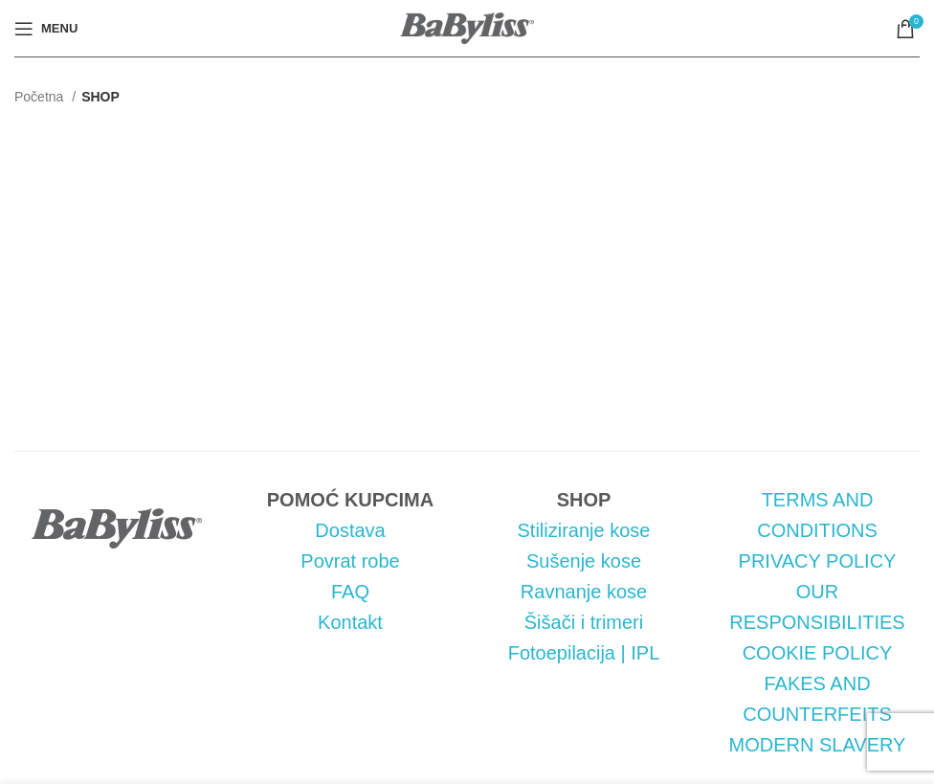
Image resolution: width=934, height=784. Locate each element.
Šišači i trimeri (583, 622)
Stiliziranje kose (584, 530)
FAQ (350, 591)
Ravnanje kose (584, 591)
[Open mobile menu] (46, 29)
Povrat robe (349, 560)
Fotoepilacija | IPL (584, 652)
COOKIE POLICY (818, 652)
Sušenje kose (583, 560)
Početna (40, 96)
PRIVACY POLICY (818, 560)
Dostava (350, 530)
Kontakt (350, 622)
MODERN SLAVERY (817, 744)
